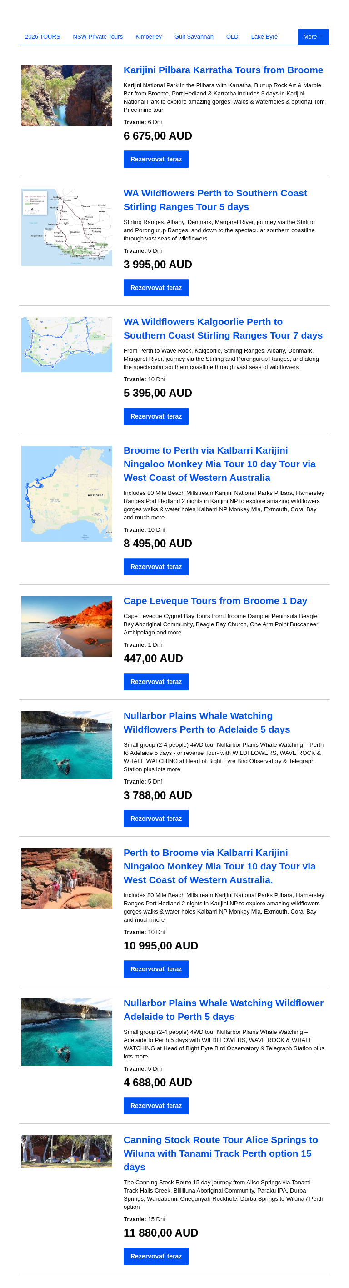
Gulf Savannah (194, 36)
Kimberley (148, 36)
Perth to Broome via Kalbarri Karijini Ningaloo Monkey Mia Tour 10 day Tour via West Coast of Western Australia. (220, 866)
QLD (232, 36)
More (313, 36)
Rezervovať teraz (156, 159)
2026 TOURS (42, 36)
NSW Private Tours (98, 36)
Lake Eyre (264, 36)
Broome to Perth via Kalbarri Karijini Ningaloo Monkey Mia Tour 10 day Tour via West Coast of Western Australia (220, 464)
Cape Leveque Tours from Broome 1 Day (216, 600)
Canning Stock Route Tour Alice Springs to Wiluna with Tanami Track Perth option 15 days (221, 1153)
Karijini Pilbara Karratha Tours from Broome (224, 70)
